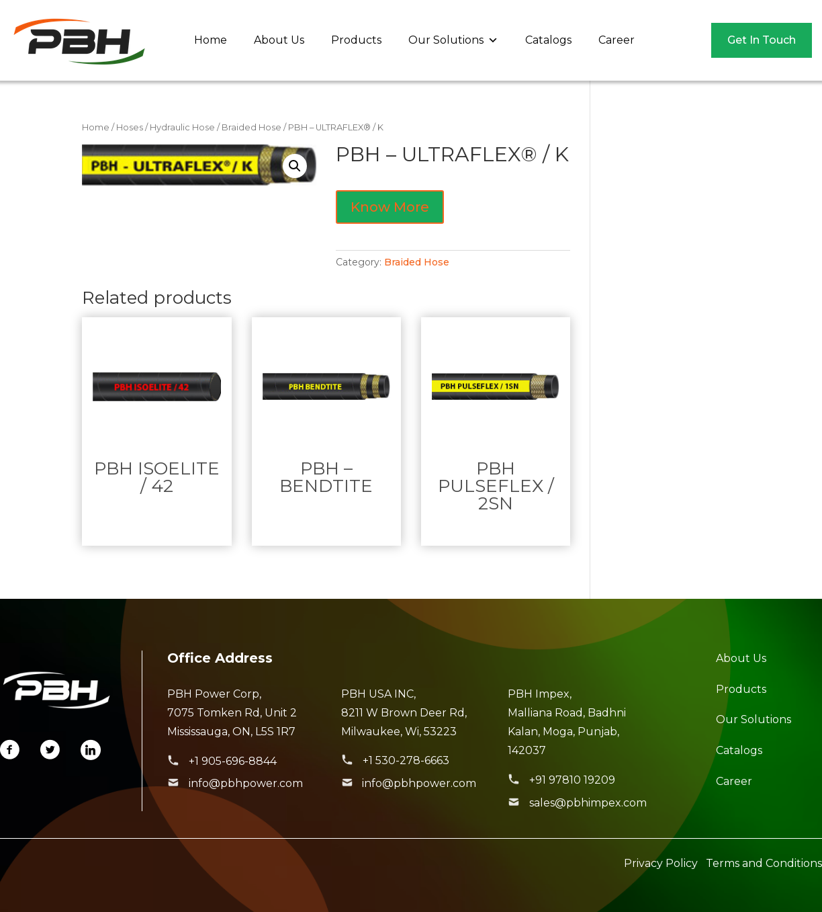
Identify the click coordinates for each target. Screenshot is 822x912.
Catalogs (548, 40)
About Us (279, 40)
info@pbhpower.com (246, 783)
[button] (295, 166)
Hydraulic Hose (182, 127)
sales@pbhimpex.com (588, 802)
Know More (390, 207)
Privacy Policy (661, 863)
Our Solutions (453, 40)
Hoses (129, 127)
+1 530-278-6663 (406, 760)
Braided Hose (251, 127)
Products (356, 40)
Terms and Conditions (764, 863)
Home (210, 40)
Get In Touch (761, 40)
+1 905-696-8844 (233, 761)
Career (616, 40)
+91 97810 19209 (572, 780)
